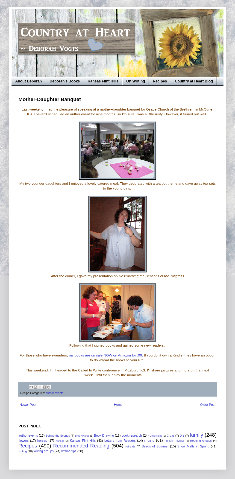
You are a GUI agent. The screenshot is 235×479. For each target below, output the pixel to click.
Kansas (60, 440)
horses (42, 440)
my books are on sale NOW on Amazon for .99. (106, 355)
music (149, 440)
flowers (23, 440)
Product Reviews (174, 440)
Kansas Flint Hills (103, 81)
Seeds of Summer (155, 446)
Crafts (171, 435)
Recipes (160, 81)
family (196, 435)
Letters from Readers (120, 440)
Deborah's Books (65, 81)
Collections (156, 435)
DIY (182, 435)
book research (132, 435)
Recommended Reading (81, 446)
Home (118, 404)
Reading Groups (201, 440)
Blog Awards (82, 435)
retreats (130, 446)
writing (22, 451)
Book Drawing (104, 435)
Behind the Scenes (58, 435)
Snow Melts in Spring (193, 446)
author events (54, 393)
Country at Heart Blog (194, 81)
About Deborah (28, 81)
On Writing (135, 81)
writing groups (44, 451)
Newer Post (28, 404)
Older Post (207, 404)
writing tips (68, 451)
